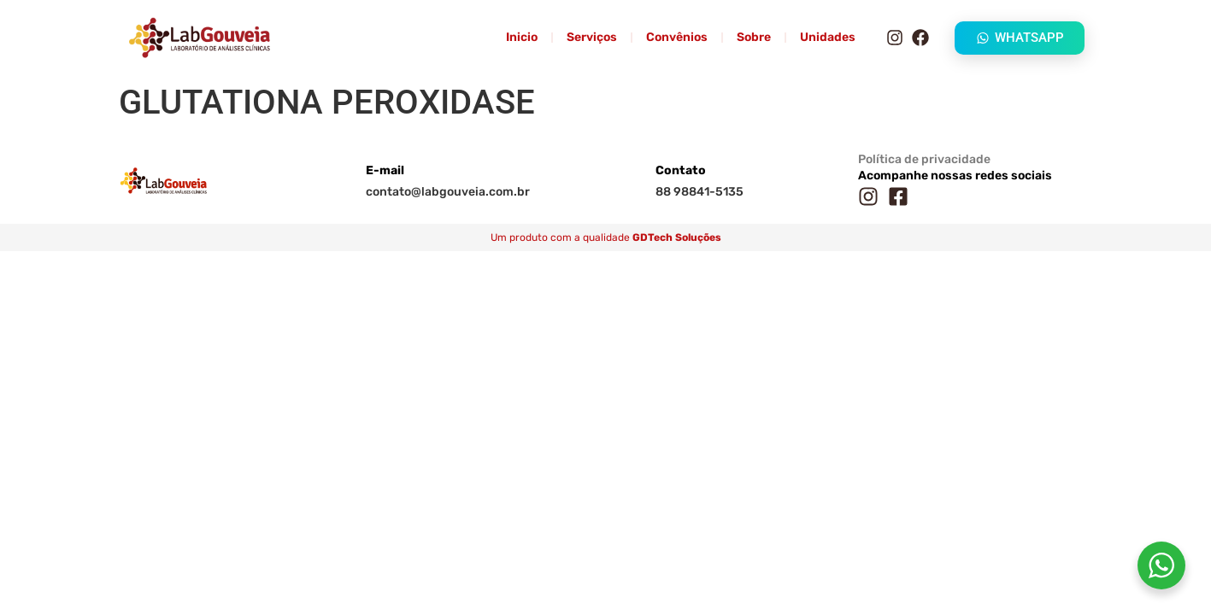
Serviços (592, 37)
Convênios (677, 37)
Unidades (827, 37)
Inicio (522, 37)
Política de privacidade (924, 159)
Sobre (754, 37)
